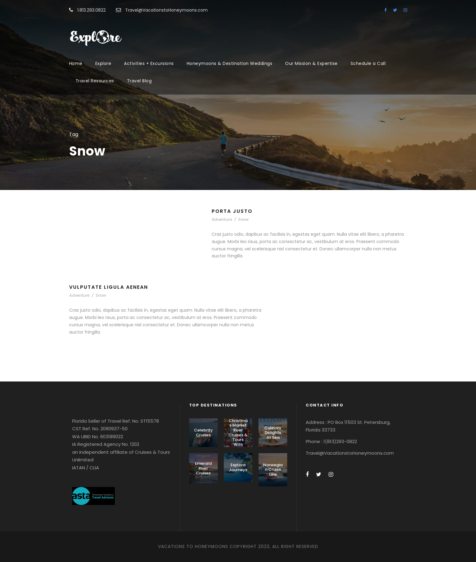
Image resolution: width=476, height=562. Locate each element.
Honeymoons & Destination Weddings (230, 63)
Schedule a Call (368, 63)
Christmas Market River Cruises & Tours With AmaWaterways (238, 437)
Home (76, 63)
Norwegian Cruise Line (273, 469)
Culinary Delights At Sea (272, 432)
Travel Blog (139, 81)
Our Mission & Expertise (311, 63)
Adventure (222, 219)
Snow (243, 219)
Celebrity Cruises (203, 432)
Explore (103, 63)
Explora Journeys (238, 467)
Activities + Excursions (149, 63)
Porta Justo (232, 211)
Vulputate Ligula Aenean (108, 287)
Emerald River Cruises (203, 468)
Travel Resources (95, 81)
